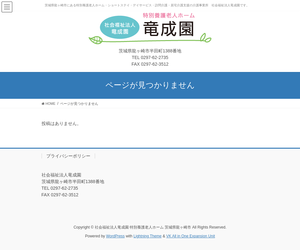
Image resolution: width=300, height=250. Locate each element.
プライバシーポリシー (68, 155)
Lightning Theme (147, 236)
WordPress (115, 236)
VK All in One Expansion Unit (190, 236)
